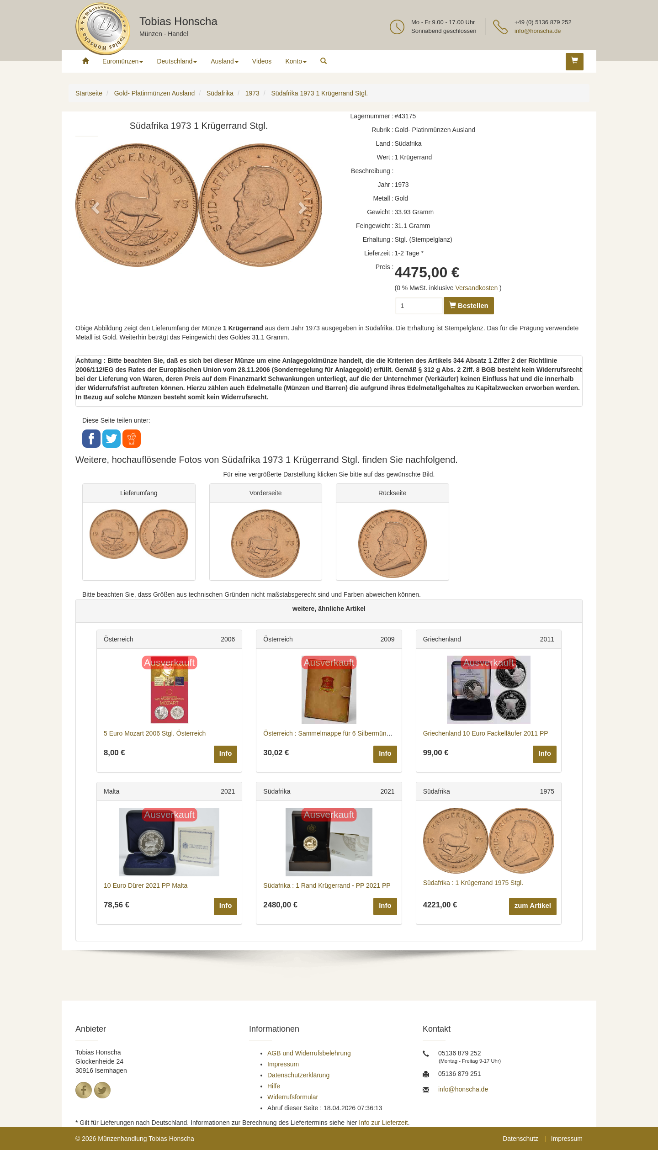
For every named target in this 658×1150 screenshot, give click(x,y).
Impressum (283, 1064)
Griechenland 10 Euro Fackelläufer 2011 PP (485, 733)
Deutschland (177, 61)
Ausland (225, 61)
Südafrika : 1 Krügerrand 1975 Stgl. (473, 882)
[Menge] (419, 305)
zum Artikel (533, 905)
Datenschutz (520, 1138)
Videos (262, 61)
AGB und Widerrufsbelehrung (309, 1053)
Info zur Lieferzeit (383, 1122)
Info (225, 753)
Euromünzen (122, 61)
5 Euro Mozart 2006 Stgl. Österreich (155, 733)
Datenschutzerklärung (298, 1075)
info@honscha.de (538, 30)
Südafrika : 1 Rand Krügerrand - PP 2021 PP (326, 885)
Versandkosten (477, 287)
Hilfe (273, 1086)
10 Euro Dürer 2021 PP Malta (145, 885)
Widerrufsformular (292, 1097)
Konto (296, 61)
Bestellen (468, 305)
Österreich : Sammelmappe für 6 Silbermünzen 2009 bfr (342, 733)
